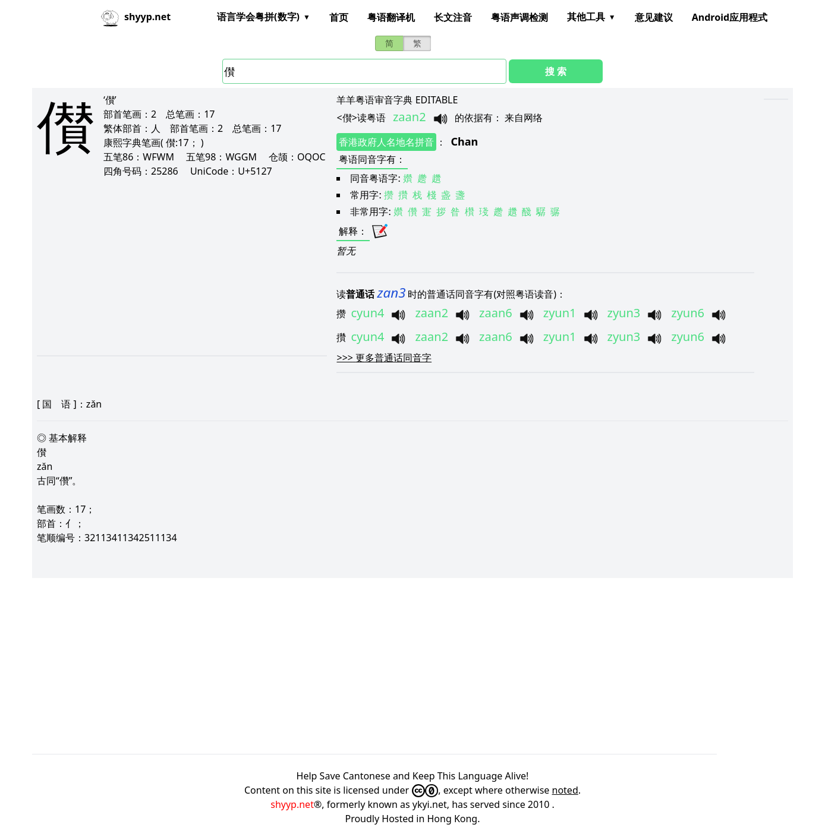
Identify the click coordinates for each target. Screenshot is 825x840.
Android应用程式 (729, 17)
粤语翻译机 (391, 17)
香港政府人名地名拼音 (386, 142)
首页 (338, 17)
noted (565, 790)
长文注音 (453, 17)
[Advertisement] (170, 266)
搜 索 (555, 71)
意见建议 (654, 17)
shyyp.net (292, 804)
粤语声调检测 (519, 17)
